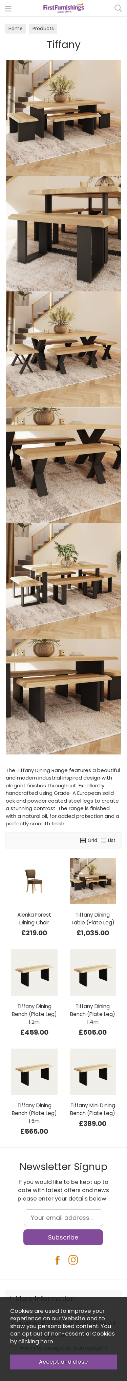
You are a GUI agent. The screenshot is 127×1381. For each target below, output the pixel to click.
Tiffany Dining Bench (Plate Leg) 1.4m (92, 1014)
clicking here (35, 1341)
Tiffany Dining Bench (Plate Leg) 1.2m (34, 1014)
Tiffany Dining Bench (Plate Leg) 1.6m (34, 1113)
